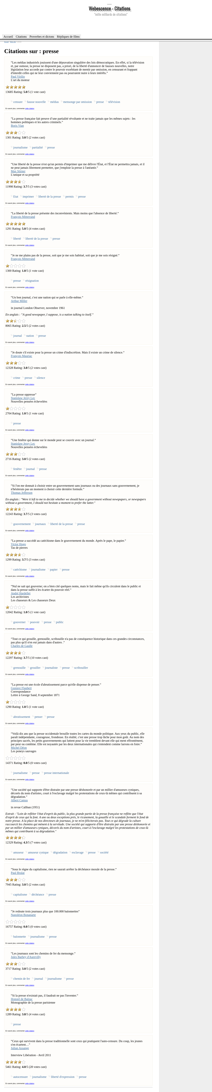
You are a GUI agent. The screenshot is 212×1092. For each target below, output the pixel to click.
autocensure (20, 1077)
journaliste (51, 667)
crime (16, 377)
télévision (114, 102)
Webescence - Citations (109, 8)
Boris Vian (17, 125)
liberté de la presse (49, 196)
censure (17, 102)
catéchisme (20, 569)
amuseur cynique (38, 852)
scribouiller (81, 667)
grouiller (35, 667)
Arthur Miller (19, 301)
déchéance (38, 894)
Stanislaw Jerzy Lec (23, 398)
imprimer (28, 196)
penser (38, 716)
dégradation (60, 852)
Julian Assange (20, 1048)
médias (54, 102)
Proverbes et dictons (42, 36)
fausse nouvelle (36, 102)
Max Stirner (18, 171)
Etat (15, 196)
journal (17, 335)
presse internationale (56, 773)
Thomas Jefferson (21, 492)
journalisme (20, 147)
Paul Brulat (17, 872)
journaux (40, 524)
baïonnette (19, 936)
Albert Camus (19, 800)
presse (100, 102)
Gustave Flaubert (21, 688)
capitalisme (20, 894)
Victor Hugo (18, 544)
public (60, 622)
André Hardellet (20, 593)
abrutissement (21, 716)
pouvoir (34, 622)
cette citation (29, 108)
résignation (32, 280)
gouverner (19, 622)
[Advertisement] (109, 25)
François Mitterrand (23, 216)
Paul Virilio (18, 76)
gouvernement (22, 524)
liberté (17, 238)
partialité (37, 147)
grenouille (19, 667)
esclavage (78, 852)
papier (54, 569)
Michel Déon (19, 747)
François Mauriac (21, 356)
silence (41, 377)
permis (69, 196)
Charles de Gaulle (21, 646)
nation (30, 335)
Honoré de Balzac (21, 999)
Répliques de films (68, 36)
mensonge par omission (77, 102)
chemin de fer (21, 978)
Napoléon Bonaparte (23, 915)
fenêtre (17, 469)
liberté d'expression (62, 1077)
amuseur (18, 852)
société (104, 852)
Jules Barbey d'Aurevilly (26, 957)
